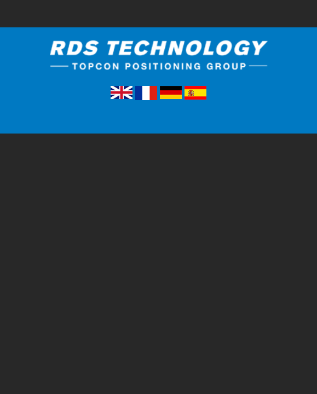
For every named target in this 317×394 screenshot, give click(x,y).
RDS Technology (159, 62)
